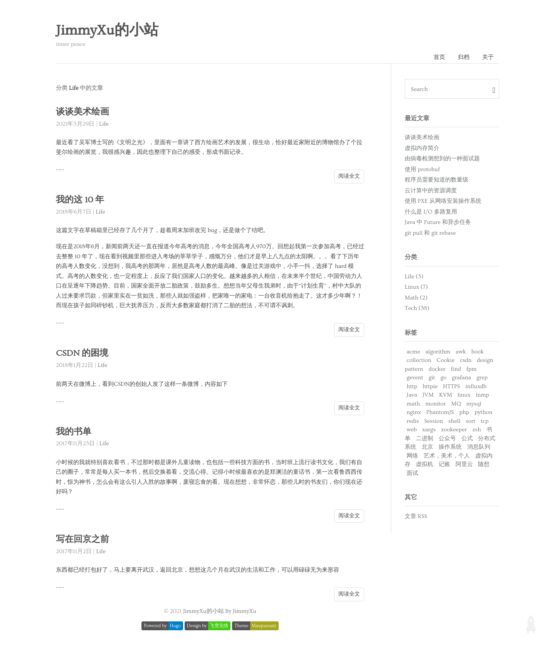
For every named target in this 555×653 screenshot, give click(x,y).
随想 (483, 464)
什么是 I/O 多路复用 (431, 212)
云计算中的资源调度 (431, 190)
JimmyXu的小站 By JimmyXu (219, 611)
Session (433, 421)
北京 (427, 447)
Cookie (446, 360)
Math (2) (416, 298)
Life (104, 124)
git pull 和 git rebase (430, 233)
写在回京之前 (82, 539)
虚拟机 (424, 464)
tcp (485, 421)
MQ (456, 404)
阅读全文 (349, 176)
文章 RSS (416, 516)
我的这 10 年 (80, 200)
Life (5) (414, 276)
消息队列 (478, 447)
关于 (488, 57)
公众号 (447, 438)
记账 (444, 464)
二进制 (424, 438)
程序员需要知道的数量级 (436, 180)
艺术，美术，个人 (447, 456)
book (477, 351)
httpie (429, 386)
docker (437, 369)
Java (412, 395)
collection (419, 360)
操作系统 (450, 447)
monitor (436, 404)
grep (482, 377)
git (432, 377)
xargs (429, 429)
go (444, 377)
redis (413, 421)
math (413, 404)
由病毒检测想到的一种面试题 (442, 158)
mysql (473, 404)
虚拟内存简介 (422, 148)
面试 (412, 473)
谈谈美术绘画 (82, 112)
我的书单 (73, 432)
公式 (467, 438)
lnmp (482, 395)
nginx (414, 412)
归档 (463, 57)
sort (470, 421)
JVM (428, 395)
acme (413, 351)
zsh (476, 429)
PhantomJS (440, 412)
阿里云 (464, 464)
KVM (445, 395)
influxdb (475, 386)
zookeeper (454, 429)
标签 (411, 332)
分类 (411, 257)
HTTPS (451, 386)
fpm (471, 369)
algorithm (438, 351)
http (412, 386)
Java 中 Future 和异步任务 (438, 222)
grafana (461, 377)
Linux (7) (416, 287)
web (412, 429)
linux (464, 395)
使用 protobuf (422, 169)
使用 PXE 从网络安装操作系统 (443, 201)
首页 (439, 57)
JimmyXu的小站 (107, 30)
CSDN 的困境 (82, 353)
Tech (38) (417, 308)
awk (461, 351)
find (456, 369)
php (464, 412)
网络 (412, 456)
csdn (465, 360)
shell (454, 421)
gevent (415, 377)
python (483, 412)
